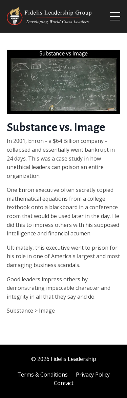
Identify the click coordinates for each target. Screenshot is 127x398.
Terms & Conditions (42, 374)
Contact (63, 383)
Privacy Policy (93, 374)
